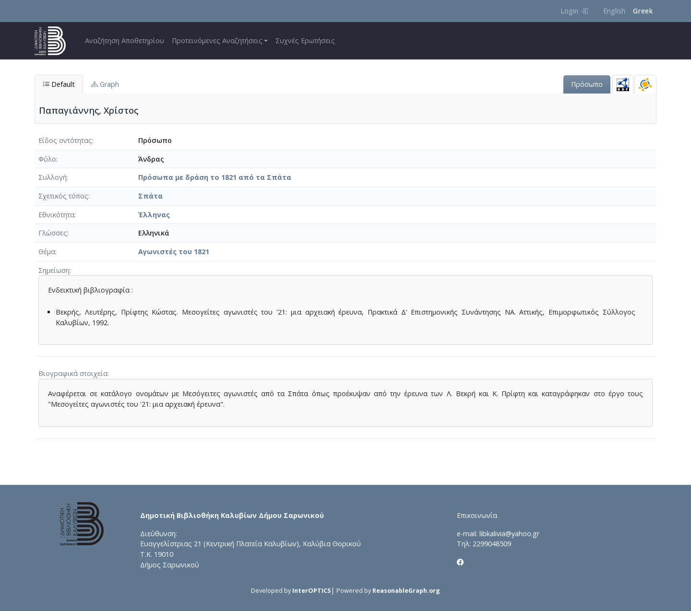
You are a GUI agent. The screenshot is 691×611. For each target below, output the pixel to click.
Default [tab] (59, 84)
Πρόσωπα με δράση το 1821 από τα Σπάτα (214, 177)
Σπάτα (150, 195)
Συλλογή (52, 177)
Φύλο (47, 159)
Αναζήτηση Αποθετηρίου (124, 40)
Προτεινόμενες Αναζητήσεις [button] (217, 40)
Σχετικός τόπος (63, 195)
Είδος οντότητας (65, 140)
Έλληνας (154, 214)
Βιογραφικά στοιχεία (72, 373)
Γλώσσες (52, 232)
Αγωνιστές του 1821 (173, 251)
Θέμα (46, 251)
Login (574, 10)
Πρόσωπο (587, 84)
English (614, 10)
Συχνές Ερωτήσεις (305, 40)
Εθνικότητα (56, 214)
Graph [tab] (105, 84)
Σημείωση (54, 270)
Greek (643, 10)
